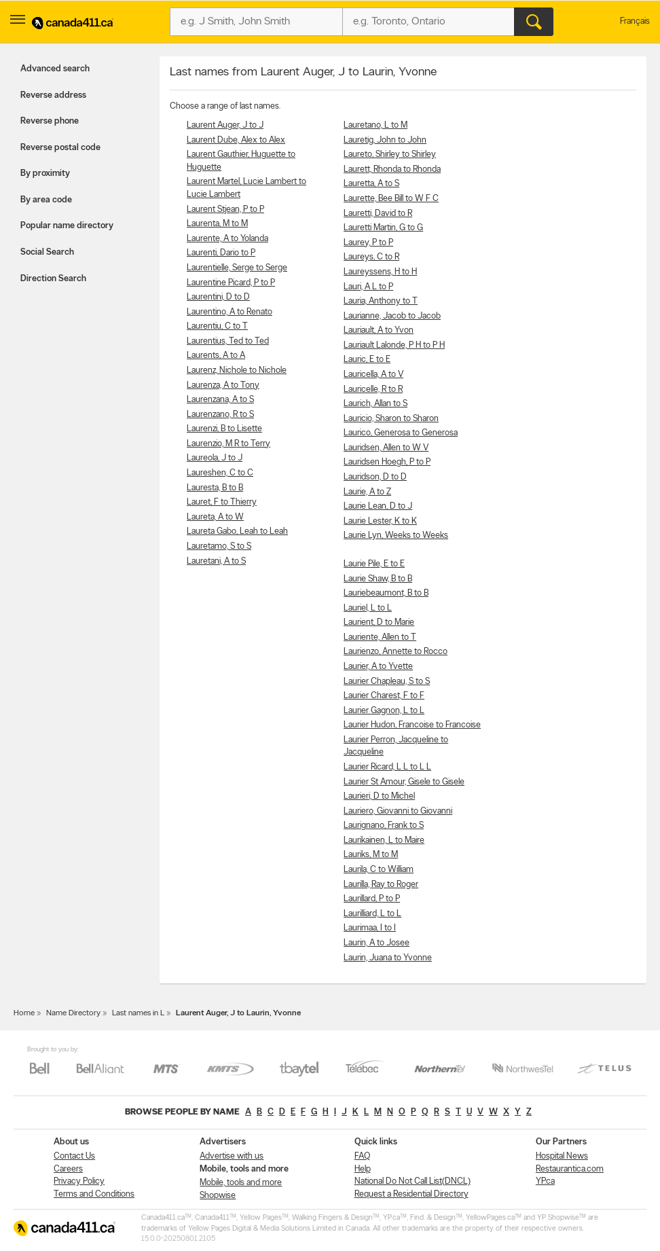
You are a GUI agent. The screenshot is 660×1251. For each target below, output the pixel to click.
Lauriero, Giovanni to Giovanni (398, 811)
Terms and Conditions (94, 1194)
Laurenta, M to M (217, 223)
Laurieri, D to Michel (379, 796)
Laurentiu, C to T (217, 326)
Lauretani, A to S (216, 561)
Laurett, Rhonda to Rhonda (392, 169)
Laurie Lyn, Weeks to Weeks (396, 535)
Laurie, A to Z (367, 492)
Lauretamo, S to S (219, 546)
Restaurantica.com (570, 1169)
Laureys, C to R (371, 257)
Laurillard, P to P (372, 898)
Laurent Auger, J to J (225, 125)
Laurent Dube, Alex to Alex (236, 140)
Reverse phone (49, 121)
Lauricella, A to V (373, 374)
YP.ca (545, 1181)
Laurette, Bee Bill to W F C (391, 198)
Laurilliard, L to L (372, 913)
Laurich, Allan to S (375, 403)
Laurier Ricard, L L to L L (387, 767)
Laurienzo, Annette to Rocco (395, 651)
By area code (46, 200)
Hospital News (562, 1156)
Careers (68, 1169)
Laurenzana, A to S (220, 399)
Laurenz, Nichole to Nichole (237, 370)
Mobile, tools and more (241, 1182)
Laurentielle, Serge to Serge (237, 268)
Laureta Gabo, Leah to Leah (237, 531)
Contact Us (74, 1156)
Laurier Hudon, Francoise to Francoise (412, 725)
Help (362, 1169)
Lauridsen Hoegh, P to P (387, 462)
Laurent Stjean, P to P (225, 209)
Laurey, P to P (368, 242)
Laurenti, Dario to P (221, 253)
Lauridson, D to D (375, 477)
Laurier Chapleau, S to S (387, 681)
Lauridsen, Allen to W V (386, 447)
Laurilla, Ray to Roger (381, 884)
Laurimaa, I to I (370, 928)
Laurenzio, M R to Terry (228, 443)
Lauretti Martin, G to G (383, 227)
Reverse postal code (60, 147)
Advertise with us (231, 1156)
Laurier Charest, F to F (384, 695)
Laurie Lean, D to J (378, 506)
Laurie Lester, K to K (380, 521)
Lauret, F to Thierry (222, 502)
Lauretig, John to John (385, 140)
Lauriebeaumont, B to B (386, 593)
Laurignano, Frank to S (384, 825)
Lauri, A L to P (368, 287)
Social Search (47, 252)
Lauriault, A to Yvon (379, 330)
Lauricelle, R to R (373, 389)
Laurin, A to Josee (376, 943)
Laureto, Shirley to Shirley (390, 154)
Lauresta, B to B (215, 488)
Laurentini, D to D (218, 297)
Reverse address (53, 95)
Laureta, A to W (215, 517)
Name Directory (73, 1013)
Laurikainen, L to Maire (384, 840)
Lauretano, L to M (375, 125)
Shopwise (218, 1195)
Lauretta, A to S (371, 183)
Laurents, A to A (216, 355)
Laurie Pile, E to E (374, 564)
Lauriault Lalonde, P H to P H (394, 345)
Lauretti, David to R (378, 213)
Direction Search (53, 278)
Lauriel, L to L (368, 608)
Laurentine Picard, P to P (231, 282)
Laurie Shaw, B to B (378, 579)
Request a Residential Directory (411, 1194)
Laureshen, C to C (220, 473)
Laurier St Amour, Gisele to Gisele (404, 782)
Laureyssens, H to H (380, 272)
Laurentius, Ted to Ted (228, 341)
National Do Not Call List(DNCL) (412, 1181)
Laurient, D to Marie (379, 622)
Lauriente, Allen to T (380, 637)
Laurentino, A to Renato (229, 312)
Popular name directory (66, 225)
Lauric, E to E (367, 359)
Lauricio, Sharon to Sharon (391, 418)
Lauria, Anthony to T (381, 301)
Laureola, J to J (214, 458)
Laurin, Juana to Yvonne (388, 958)
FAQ (362, 1156)
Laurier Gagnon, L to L (384, 710)
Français (635, 21)
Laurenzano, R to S (220, 414)
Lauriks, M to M (371, 854)
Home (24, 1013)
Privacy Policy (79, 1181)
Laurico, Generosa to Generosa (401, 433)
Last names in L (138, 1013)
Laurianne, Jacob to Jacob (392, 316)
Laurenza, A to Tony (223, 385)
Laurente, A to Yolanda (227, 238)
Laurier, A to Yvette (378, 666)
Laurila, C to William (379, 869)
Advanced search (55, 69)
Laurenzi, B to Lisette (224, 428)
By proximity (45, 173)
